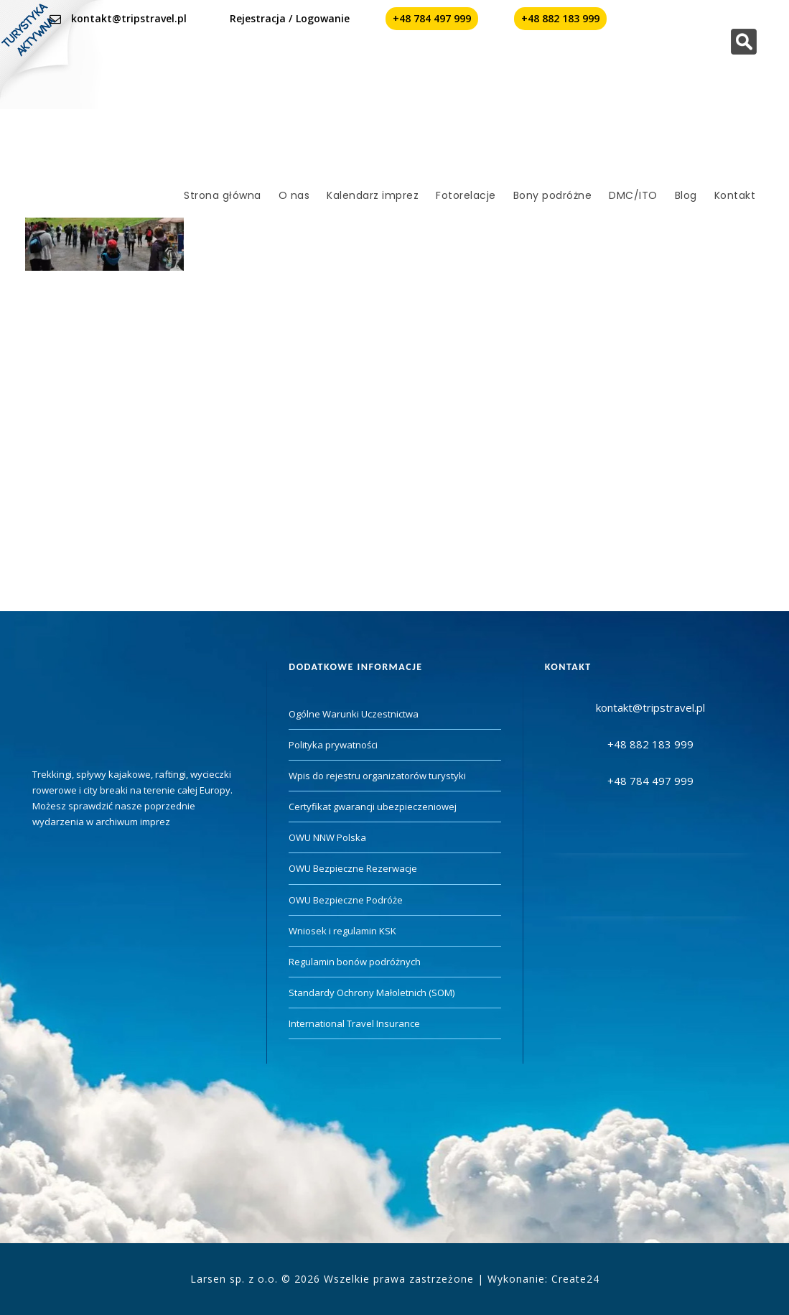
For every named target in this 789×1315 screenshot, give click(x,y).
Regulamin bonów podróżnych (355, 961)
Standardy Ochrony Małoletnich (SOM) (371, 992)
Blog (686, 195)
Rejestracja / (261, 18)
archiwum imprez (132, 821)
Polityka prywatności (333, 744)
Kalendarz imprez (373, 195)
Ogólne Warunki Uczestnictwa (354, 713)
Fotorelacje (466, 195)
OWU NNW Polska (327, 837)
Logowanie (323, 18)
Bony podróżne (552, 195)
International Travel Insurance (354, 1023)
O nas (294, 195)
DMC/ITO (633, 195)
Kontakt (735, 195)
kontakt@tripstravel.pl (129, 18)
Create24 (575, 1279)
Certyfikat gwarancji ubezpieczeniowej (373, 806)
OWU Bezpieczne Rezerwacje (353, 868)
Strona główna (222, 195)
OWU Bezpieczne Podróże (346, 899)
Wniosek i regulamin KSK (342, 930)
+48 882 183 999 (560, 18)
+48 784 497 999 (432, 18)
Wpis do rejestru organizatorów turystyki (377, 775)
